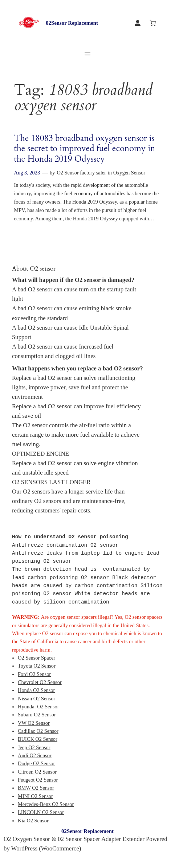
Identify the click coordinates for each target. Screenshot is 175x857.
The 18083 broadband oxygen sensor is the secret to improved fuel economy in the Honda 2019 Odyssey (84, 148)
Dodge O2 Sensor (36, 763)
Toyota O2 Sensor (37, 666)
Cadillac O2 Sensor (38, 731)
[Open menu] (87, 53)
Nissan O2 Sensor (36, 698)
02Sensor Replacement (72, 23)
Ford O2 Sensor (34, 674)
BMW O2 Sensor (36, 788)
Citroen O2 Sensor (37, 772)
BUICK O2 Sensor (37, 739)
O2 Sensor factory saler (81, 173)
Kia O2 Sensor (33, 820)
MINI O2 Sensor (35, 796)
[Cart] (152, 23)
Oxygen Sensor (129, 173)
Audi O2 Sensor (35, 755)
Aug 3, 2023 (27, 173)
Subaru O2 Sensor (37, 715)
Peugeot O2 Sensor (38, 780)
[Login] (137, 23)
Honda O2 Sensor (36, 690)
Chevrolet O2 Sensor (40, 682)
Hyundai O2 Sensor (38, 706)
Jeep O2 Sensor (34, 747)
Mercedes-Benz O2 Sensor (46, 804)
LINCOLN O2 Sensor (41, 812)
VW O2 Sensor (34, 723)
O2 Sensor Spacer (36, 658)
